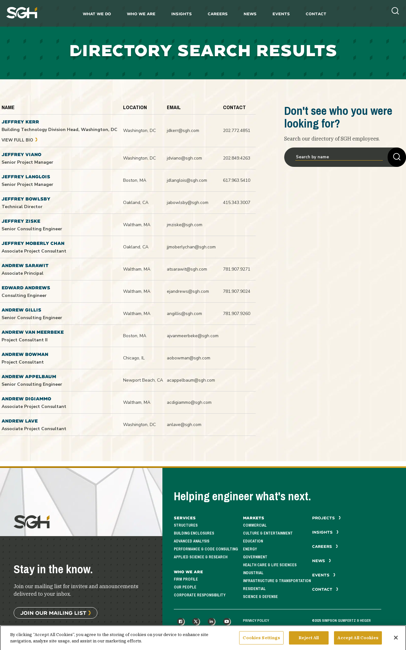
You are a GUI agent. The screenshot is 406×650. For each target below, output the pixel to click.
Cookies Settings (261, 642)
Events (281, 13)
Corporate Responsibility (200, 595)
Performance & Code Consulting (206, 549)
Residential (254, 589)
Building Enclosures (194, 533)
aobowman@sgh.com (188, 358)
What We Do (97, 13)
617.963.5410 (236, 180)
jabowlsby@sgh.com (187, 203)
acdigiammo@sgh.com (189, 402)
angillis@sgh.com (184, 314)
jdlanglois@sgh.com (187, 180)
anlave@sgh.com (184, 425)
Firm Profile (186, 579)
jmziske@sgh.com (184, 225)
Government (255, 557)
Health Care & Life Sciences (270, 565)
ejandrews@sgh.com (188, 291)
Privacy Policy (256, 620)
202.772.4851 (236, 131)
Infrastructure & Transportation (277, 581)
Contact (316, 13)
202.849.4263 (236, 158)
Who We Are (141, 13)
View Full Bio (20, 140)
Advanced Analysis (191, 541)
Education (253, 541)
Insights (181, 13)
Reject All (309, 642)
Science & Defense (260, 597)
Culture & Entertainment (268, 533)
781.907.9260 (236, 314)
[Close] (396, 642)
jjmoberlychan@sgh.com (191, 247)
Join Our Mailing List (53, 612)
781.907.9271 (236, 269)
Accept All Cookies (357, 642)
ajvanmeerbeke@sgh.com (193, 336)
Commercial (255, 525)
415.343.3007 (236, 203)
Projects (326, 517)
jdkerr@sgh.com (183, 131)
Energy (250, 549)
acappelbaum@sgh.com (191, 380)
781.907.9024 (236, 291)
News (250, 13)
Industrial (253, 573)
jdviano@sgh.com (184, 158)
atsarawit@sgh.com (187, 269)
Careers (218, 13)
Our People (185, 587)
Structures (186, 525)
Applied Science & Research (200, 557)
